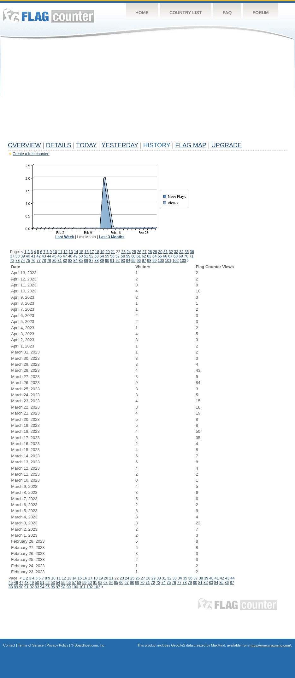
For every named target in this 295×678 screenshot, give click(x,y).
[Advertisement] (147, 92)
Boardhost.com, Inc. (89, 645)
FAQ (227, 12)
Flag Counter (48, 15)
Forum (260, 12)
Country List (185, 12)
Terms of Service (31, 645)
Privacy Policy (57, 645)
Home (142, 12)
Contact (9, 645)
